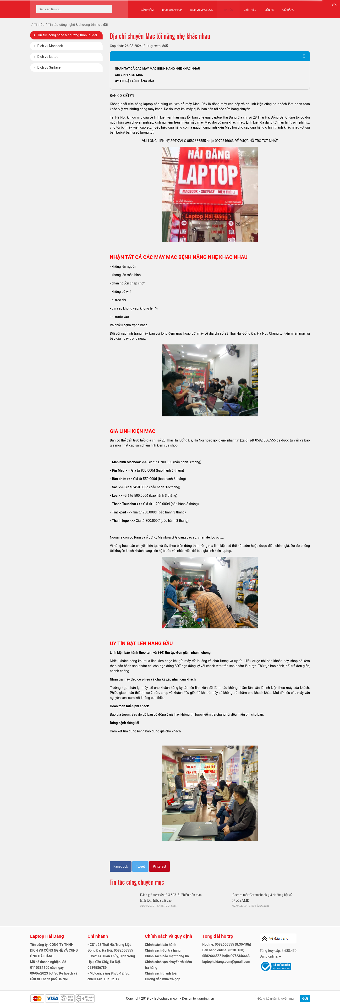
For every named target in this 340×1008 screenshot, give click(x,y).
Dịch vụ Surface (48, 67)
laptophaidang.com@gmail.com (226, 962)
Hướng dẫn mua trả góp (162, 979)
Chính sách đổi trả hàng (163, 950)
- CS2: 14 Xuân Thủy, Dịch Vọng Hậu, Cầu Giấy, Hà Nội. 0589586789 (111, 962)
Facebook (120, 866)
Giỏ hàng (283, 7)
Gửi (305, 998)
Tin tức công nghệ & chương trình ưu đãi (67, 35)
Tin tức (225, 7)
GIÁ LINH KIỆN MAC (129, 74)
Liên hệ (264, 7)
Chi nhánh (98, 936)
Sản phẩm (147, 7)
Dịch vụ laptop (47, 57)
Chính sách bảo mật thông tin (167, 956)
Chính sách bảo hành (160, 945)
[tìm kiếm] (107, 9)
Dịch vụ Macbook (201, 7)
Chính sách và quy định (168, 936)
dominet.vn (205, 999)
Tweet (140, 866)
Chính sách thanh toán (161, 973)
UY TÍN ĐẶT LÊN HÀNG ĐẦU (134, 81)
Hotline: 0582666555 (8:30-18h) (226, 944)
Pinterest (159, 866)
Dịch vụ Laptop (172, 7)
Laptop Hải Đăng (47, 936)
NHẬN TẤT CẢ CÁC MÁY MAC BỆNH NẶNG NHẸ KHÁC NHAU (157, 68)
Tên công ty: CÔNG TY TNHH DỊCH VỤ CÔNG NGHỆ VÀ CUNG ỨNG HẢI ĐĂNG (54, 950)
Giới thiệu (245, 7)
